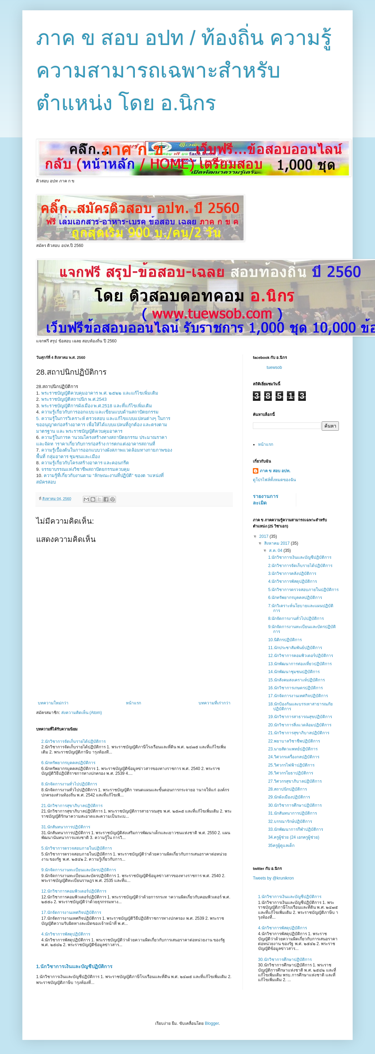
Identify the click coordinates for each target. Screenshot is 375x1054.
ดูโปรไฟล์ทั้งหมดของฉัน (274, 479)
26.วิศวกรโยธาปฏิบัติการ (290, 773)
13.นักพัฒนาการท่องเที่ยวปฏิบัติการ (300, 663)
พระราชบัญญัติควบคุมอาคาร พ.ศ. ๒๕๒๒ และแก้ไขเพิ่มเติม (99, 393)
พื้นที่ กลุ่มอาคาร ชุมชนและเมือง (68, 456)
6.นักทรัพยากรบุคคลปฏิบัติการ (68, 762)
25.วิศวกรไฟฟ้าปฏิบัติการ (291, 765)
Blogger (212, 1023)
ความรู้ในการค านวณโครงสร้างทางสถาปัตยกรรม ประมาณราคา (104, 437)
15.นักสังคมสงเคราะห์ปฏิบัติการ (296, 680)
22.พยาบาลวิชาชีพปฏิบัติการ (294, 741)
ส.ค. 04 (276, 550)
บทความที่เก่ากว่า (215, 703)
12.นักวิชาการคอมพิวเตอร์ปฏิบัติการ (73, 891)
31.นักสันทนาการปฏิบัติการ (65, 827)
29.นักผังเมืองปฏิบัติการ (289, 797)
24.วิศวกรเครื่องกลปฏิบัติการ (293, 757)
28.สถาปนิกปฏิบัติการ (287, 789)
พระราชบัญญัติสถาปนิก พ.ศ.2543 (74, 399)
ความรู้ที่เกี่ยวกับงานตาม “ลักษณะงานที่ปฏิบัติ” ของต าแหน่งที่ (104, 475)
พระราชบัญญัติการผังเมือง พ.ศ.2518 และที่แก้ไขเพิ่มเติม (96, 405)
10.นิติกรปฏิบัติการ (285, 639)
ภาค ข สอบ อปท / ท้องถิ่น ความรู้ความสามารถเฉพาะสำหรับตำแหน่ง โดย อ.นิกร (184, 70)
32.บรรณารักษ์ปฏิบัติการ (290, 821)
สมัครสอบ (46, 482)
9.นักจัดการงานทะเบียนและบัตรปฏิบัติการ (78, 870)
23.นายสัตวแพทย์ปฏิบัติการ (293, 749)
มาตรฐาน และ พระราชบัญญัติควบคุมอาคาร (79, 431)
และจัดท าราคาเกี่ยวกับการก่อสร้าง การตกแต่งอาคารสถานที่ (95, 443)
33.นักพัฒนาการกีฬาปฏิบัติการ (295, 829)
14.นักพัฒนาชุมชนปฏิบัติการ (294, 671)
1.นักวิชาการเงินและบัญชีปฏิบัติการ (74, 966)
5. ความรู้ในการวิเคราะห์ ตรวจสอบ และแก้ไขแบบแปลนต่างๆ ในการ (103, 418)
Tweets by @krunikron (273, 878)
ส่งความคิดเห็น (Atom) (81, 712)
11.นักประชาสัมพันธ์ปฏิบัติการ (295, 647)
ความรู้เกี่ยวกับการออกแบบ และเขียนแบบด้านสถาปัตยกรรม (100, 412)
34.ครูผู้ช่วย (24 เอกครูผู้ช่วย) (293, 837)
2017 (264, 536)
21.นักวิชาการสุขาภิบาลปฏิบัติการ (72, 805)
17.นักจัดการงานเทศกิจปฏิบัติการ (71, 912)
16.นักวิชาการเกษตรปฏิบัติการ (295, 687)
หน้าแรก (133, 703)
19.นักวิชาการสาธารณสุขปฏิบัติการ (300, 716)
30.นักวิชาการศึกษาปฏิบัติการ (295, 805)
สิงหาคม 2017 (277, 543)
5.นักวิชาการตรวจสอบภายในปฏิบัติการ (76, 848)
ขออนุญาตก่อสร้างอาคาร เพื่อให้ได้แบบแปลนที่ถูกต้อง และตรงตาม (101, 424)
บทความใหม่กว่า (53, 703)
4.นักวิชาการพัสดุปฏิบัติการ (65, 934)
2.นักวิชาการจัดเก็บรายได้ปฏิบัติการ (73, 741)
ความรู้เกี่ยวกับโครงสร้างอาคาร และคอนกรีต (85, 462)
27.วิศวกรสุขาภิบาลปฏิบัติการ (295, 781)
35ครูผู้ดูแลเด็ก (281, 845)
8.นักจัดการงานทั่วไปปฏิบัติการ (69, 784)
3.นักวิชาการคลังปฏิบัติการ (292, 573)
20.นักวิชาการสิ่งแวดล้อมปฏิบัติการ (299, 725)
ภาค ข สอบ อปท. (275, 470)
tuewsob (274, 367)
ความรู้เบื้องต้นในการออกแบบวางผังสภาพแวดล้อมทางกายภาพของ (106, 450)
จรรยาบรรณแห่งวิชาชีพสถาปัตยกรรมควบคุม (85, 469)
